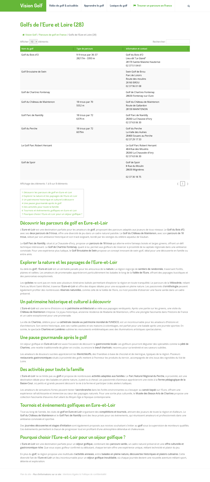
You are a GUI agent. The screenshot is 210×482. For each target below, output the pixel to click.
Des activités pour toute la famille (40, 206)
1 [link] (182, 183)
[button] (81, 49)
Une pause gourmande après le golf (41, 203)
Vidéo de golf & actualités (63, 5)
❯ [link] (188, 183)
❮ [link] (178, 183)
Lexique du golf (118, 5)
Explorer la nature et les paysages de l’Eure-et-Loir (49, 195)
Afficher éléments (34, 41)
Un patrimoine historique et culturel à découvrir (48, 199)
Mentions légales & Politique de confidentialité (84, 474)
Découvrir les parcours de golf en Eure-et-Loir (47, 192)
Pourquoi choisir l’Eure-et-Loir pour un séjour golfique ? (52, 214)
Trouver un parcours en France (152, 5)
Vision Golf (31, 5)
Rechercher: (159, 41)
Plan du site (25, 474)
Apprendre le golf (94, 5)
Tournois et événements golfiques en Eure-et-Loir (49, 210)
